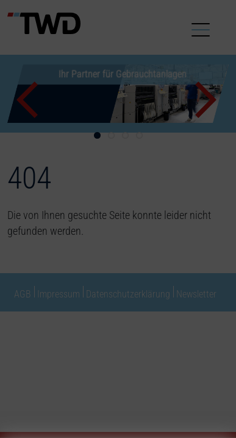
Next (207, 100)
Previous (28, 100)
